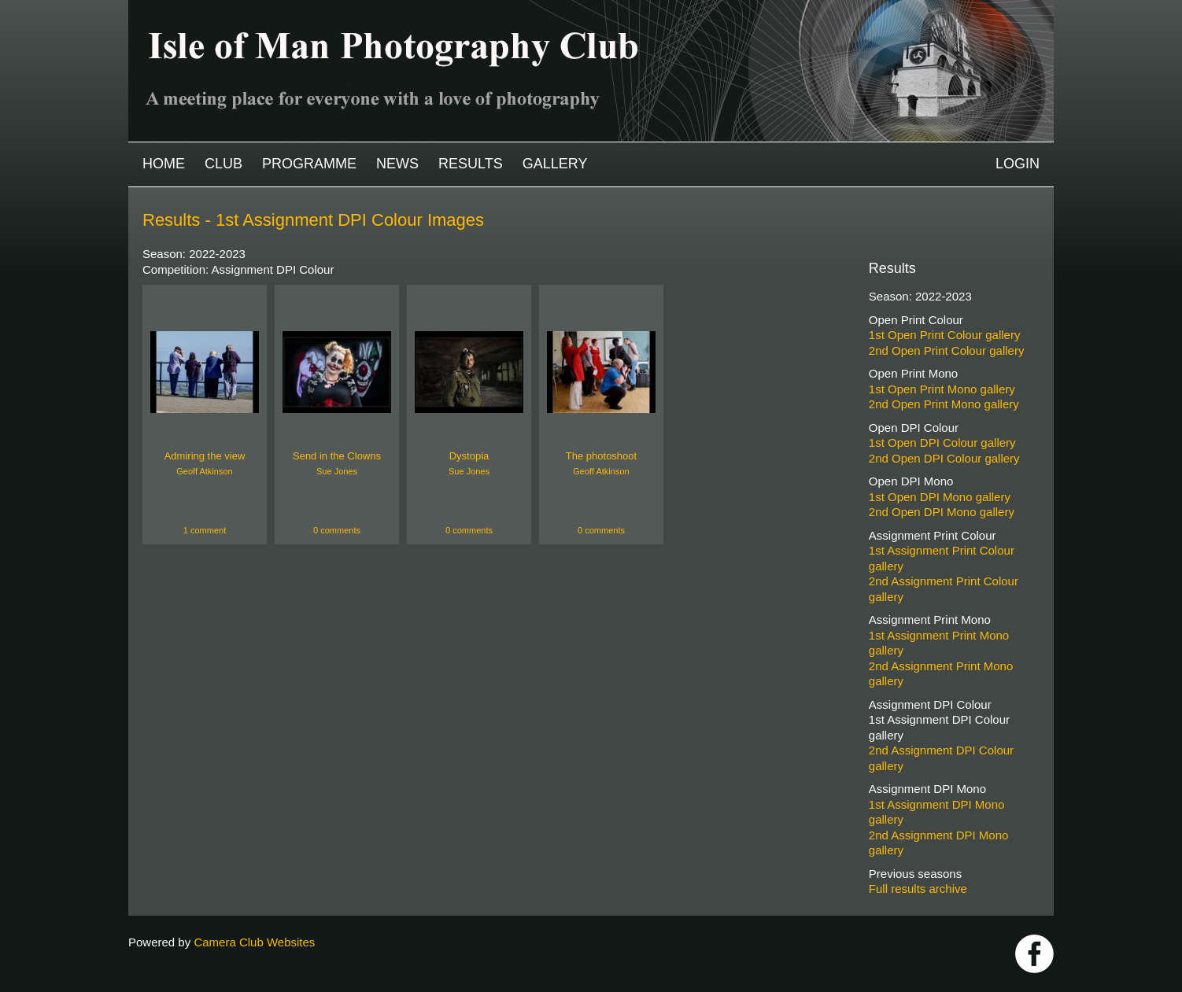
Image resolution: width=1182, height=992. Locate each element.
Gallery (555, 163)
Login (1017, 163)
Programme (309, 163)
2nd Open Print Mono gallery (944, 404)
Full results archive (918, 888)
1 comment (204, 530)
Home (163, 163)
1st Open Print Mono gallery (942, 389)
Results (470, 163)
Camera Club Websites (254, 942)
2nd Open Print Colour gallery (947, 350)
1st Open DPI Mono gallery (939, 496)
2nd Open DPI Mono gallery (941, 511)
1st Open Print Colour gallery (945, 334)
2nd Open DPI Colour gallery (944, 458)
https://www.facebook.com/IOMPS (1034, 954)
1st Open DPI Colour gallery (942, 442)
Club (223, 163)
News (397, 163)
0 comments (336, 530)
